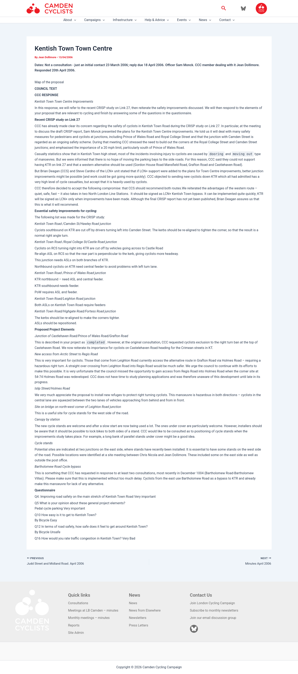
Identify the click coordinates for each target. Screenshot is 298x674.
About (74, 20)
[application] (79, 20)
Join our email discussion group (213, 618)
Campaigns (97, 20)
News (202, 20)
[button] (223, 8)
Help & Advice (157, 20)
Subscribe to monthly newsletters (214, 610)
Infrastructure (126, 20)
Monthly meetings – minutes (89, 618)
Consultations (78, 603)
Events (182, 20)
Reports (73, 625)
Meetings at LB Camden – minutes (93, 610)
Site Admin (76, 633)
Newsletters (137, 618)
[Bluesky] (243, 8)
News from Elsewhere (145, 610)
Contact (222, 20)
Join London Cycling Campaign (212, 603)
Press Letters (138, 625)
